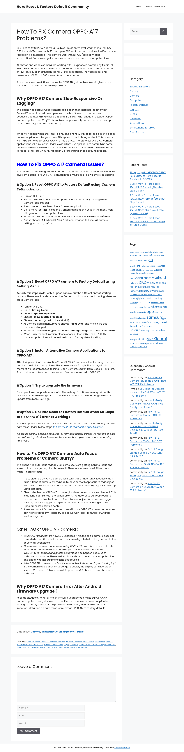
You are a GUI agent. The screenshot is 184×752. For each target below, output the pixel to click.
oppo (66, 644)
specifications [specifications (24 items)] (140, 339)
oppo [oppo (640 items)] (149, 311)
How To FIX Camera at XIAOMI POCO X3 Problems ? (146, 415)
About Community (155, 6)
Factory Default (139, 104)
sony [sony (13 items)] (142, 330)
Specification (137, 132)
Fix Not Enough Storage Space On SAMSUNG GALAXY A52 (147, 475)
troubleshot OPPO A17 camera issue (70, 647)
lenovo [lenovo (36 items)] (144, 294)
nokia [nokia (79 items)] (153, 306)
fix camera (100, 641)
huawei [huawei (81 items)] (151, 291)
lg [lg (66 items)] (137, 298)
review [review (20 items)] (143, 318)
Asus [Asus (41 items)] (153, 255)
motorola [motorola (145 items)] (144, 302)
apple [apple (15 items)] (148, 255)
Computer (135, 100)
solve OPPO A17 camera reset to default (35, 647)
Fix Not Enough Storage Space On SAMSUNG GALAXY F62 (147, 453)
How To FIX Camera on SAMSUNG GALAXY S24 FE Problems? (147, 464)
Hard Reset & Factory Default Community (53, 6)
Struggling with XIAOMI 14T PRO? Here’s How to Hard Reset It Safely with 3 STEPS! (148, 176)
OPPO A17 (74, 644)
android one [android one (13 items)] (140, 255)
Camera (35, 631)
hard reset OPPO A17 (53, 644)
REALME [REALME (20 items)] (137, 318)
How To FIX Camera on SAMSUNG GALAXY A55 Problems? (147, 487)
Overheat (135, 118)
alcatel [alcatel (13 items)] (148, 252)
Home (138, 6)
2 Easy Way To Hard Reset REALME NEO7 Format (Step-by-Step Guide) (148, 199)
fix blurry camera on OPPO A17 (80, 641)
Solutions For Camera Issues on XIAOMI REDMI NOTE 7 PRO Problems (148, 381)
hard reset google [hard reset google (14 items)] (148, 270)
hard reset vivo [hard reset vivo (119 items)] (147, 278)
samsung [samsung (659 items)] (155, 317)
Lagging (134, 109)
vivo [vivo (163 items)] (150, 339)
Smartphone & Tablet (71, 631)
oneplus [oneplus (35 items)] (139, 312)
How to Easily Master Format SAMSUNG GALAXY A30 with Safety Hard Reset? (146, 428)
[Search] (163, 31)
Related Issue (50, 631)
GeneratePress (122, 747)
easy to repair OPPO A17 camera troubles (46, 641)
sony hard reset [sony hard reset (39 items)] (153, 330)
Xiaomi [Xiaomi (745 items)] (160, 338)
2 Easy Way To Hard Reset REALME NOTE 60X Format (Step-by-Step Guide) (148, 210)
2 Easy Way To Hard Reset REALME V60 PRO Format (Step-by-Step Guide (147, 221)
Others (133, 114)
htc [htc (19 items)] (138, 287)
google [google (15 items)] (147, 266)
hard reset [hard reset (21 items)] (156, 266)
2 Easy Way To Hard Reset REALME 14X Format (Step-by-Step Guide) (146, 187)
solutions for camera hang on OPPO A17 (97, 644)
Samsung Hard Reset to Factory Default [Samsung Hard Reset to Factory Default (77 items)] (148, 326)
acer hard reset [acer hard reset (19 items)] (137, 252)
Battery (134, 91)
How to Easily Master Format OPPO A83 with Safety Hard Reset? (147, 404)
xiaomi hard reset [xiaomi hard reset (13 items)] (137, 343)
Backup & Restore (140, 86)
